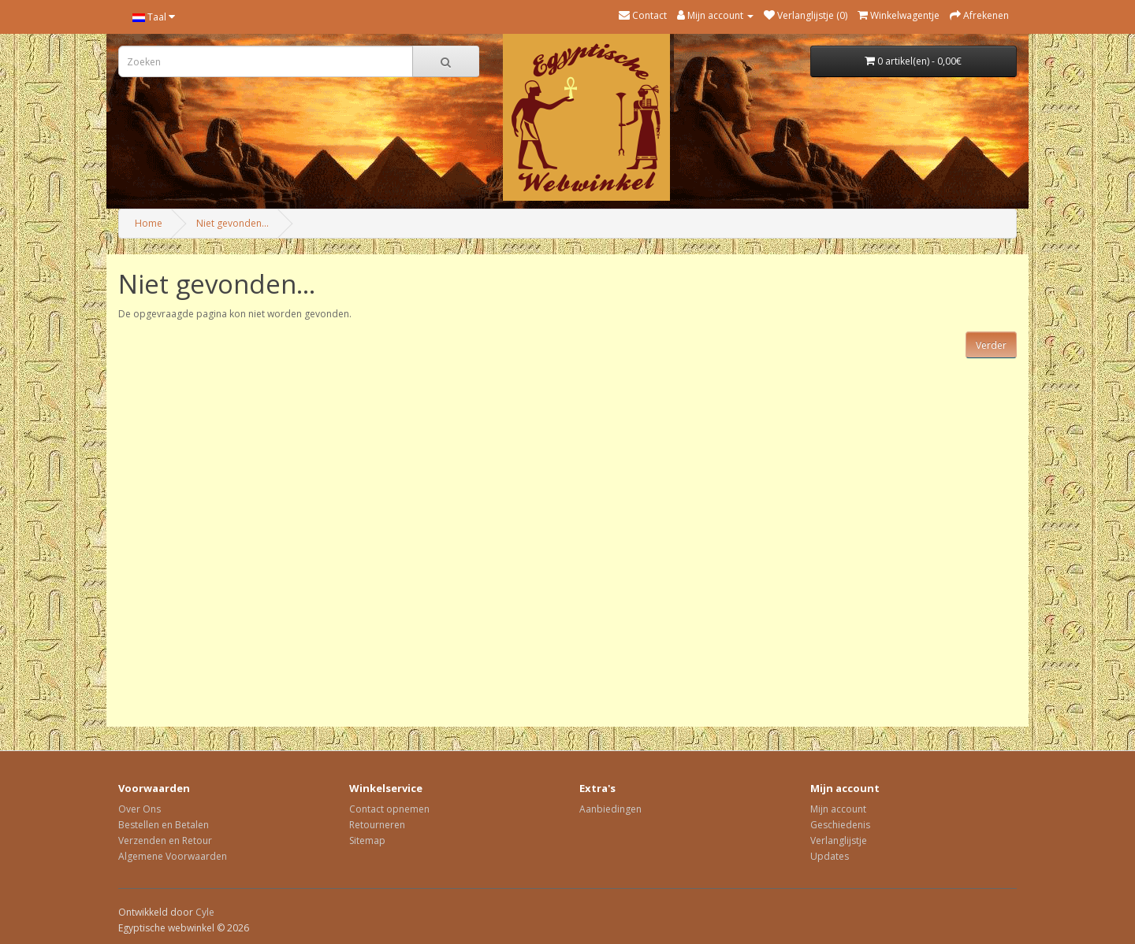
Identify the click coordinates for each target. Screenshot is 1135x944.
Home (148, 223)
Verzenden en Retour (165, 840)
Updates (829, 856)
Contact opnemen (389, 809)
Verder (991, 345)
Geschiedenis (840, 824)
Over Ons (139, 809)
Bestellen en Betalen (163, 824)
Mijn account (838, 809)
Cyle (204, 912)
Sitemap (367, 840)
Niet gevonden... (232, 223)
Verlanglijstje (838, 840)
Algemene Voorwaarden (172, 856)
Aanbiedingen (610, 809)
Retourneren (377, 824)
